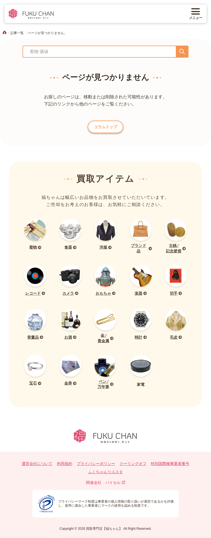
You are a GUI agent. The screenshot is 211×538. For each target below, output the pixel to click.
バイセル (115, 482)
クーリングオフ (133, 463)
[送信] (182, 51)
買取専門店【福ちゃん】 (103, 529)
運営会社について (37, 463)
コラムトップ (105, 127)
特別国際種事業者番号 (170, 463)
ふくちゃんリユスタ (105, 472)
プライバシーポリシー (96, 463)
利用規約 (64, 463)
